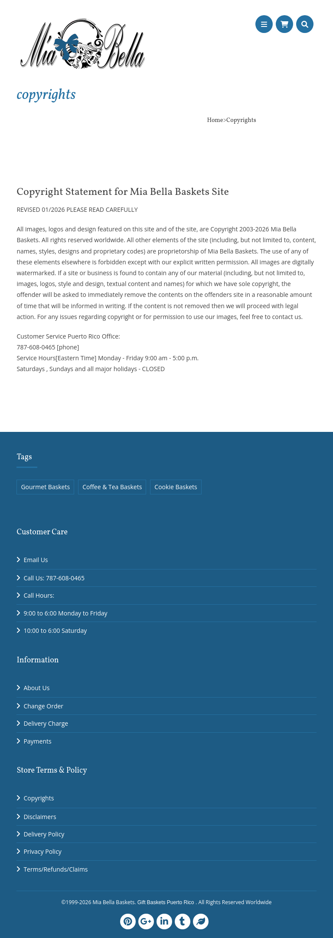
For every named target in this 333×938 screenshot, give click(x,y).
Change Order (43, 706)
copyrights (45, 95)
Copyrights (38, 798)
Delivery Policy (43, 834)
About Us (36, 688)
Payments (37, 741)
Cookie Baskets (175, 487)
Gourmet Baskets (45, 487)
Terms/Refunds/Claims (55, 869)
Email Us (35, 560)
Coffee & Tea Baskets (112, 487)
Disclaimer (38, 817)
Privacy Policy (42, 851)
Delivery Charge (45, 723)
